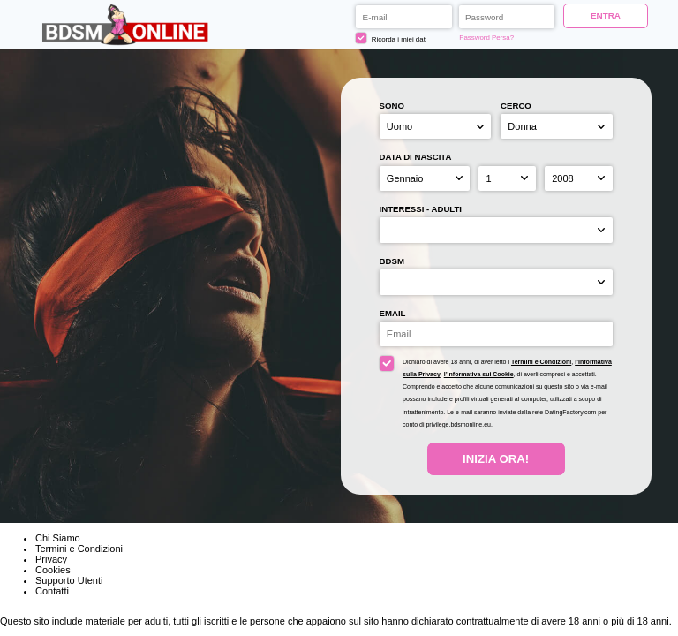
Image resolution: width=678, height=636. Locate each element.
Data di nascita (416, 157)
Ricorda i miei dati (391, 38)
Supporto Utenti (68, 580)
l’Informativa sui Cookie (479, 374)
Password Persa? (486, 38)
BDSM (392, 261)
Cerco (516, 105)
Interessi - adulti (421, 209)
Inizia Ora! (496, 459)
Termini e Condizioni (541, 362)
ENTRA (606, 15)
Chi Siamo (57, 538)
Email (393, 313)
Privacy (51, 559)
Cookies (53, 569)
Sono (392, 105)
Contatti (52, 591)
